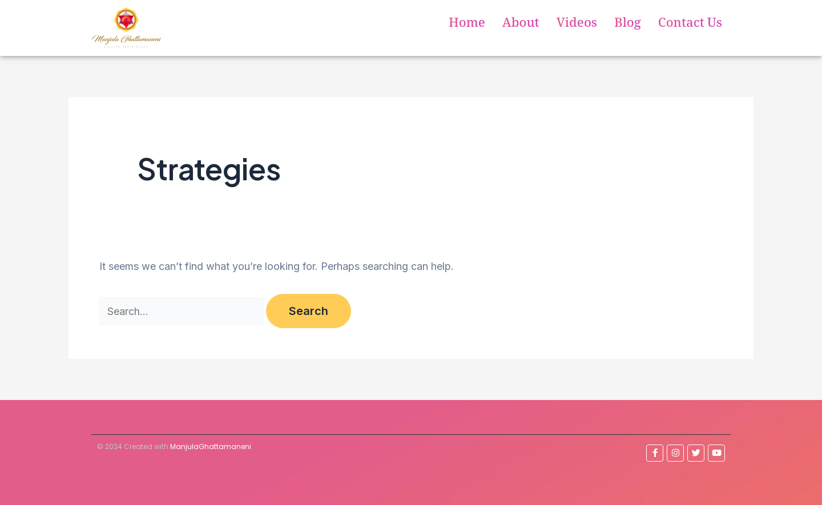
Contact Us (690, 24)
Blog (627, 24)
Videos (577, 24)
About (520, 24)
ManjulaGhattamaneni (210, 446)
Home (467, 24)
